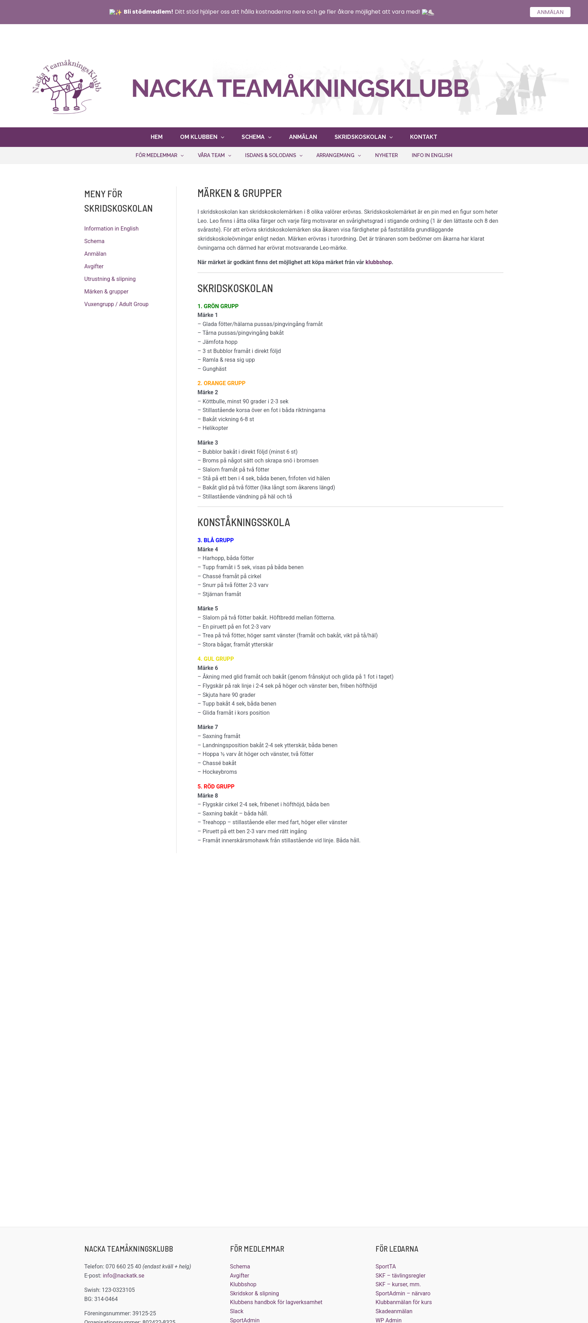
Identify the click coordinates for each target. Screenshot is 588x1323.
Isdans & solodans (273, 154)
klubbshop (378, 260)
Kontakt (423, 135)
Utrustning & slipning (110, 277)
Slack (237, 1309)
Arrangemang (338, 154)
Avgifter (93, 264)
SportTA (385, 1264)
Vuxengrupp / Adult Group (116, 302)
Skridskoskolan (364, 135)
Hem (157, 135)
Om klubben (202, 135)
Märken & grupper (106, 289)
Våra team (214, 154)
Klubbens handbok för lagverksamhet (276, 1300)
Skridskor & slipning (254, 1291)
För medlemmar (160, 154)
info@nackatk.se (123, 1274)
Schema (257, 135)
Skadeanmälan (394, 1309)
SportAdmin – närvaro (402, 1291)
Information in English (111, 227)
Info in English (432, 153)
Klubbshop (243, 1282)
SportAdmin (245, 1318)
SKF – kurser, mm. (398, 1282)
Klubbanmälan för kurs (403, 1300)
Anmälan (303, 135)
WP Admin (388, 1318)
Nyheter (386, 153)
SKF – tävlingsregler (400, 1274)
